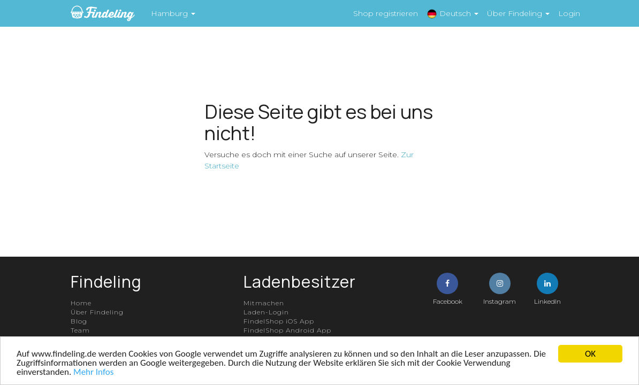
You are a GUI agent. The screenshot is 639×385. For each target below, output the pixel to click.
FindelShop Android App (287, 330)
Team (80, 330)
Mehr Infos (93, 372)
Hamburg (173, 13)
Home (81, 303)
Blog (79, 321)
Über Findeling (97, 312)
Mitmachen (264, 303)
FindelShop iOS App (279, 321)
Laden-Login (266, 312)
